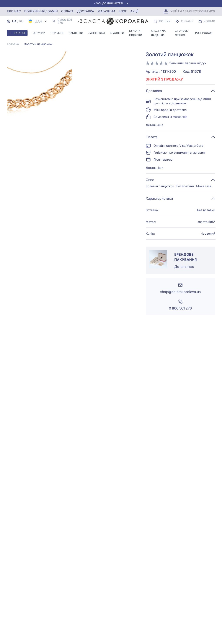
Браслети (117, 33)
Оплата (67, 11)
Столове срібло (181, 33)
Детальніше (154, 125)
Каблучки (76, 33)
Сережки (57, 33)
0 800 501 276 (64, 21)
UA (14, 21)
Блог (123, 11)
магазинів (180, 117)
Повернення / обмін (41, 11)
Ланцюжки (96, 33)
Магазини (106, 11)
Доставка (85, 11)
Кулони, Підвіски (135, 33)
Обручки (39, 33)
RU (21, 21)
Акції (134, 11)
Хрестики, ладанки (158, 33)
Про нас (14, 11)
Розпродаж (203, 33)
